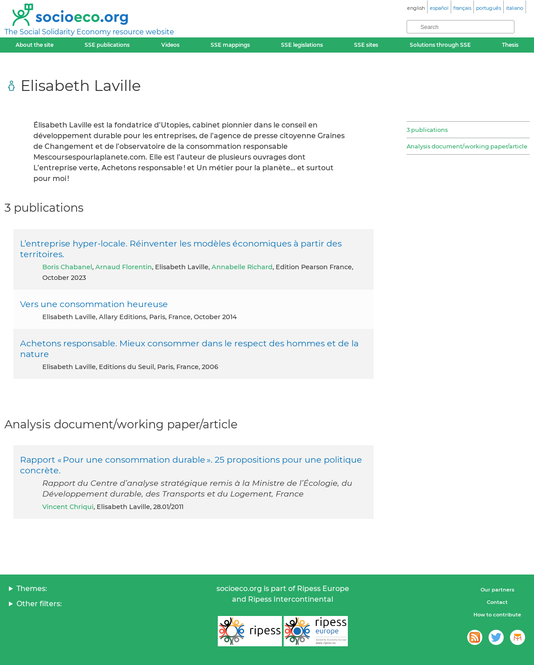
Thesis (510, 44)
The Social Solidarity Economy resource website (89, 32)
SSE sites (366, 44)
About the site (34, 44)
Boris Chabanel (67, 267)
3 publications (427, 129)
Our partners (497, 590)
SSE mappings (230, 44)
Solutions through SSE (440, 44)
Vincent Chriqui (68, 507)
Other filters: (39, 603)
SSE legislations (302, 44)
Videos (170, 44)
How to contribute (497, 615)
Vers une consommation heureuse (94, 304)
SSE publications (107, 44)
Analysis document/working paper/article (467, 146)
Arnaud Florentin (123, 267)
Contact (497, 602)
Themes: (31, 588)
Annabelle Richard (242, 267)
